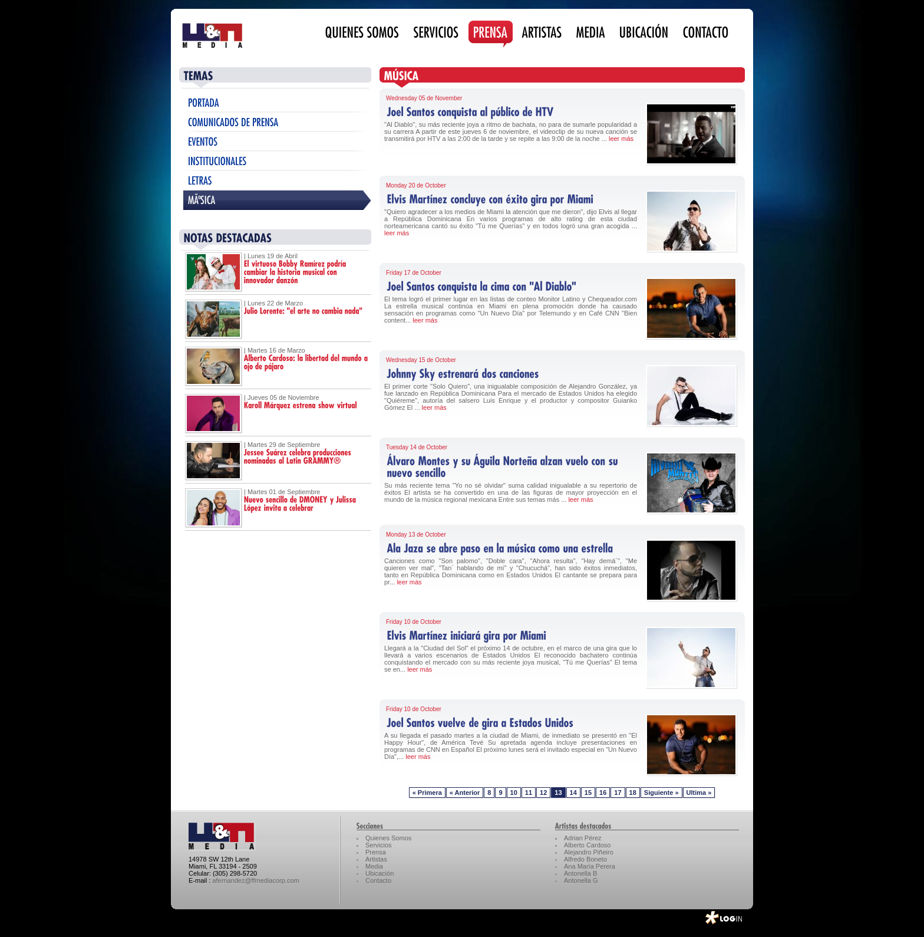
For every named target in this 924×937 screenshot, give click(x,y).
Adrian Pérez (583, 837)
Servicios (378, 845)
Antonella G (581, 880)
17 (617, 792)
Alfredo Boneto (585, 859)
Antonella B (580, 873)
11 (528, 792)
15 (588, 792)
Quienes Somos (388, 837)
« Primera (427, 792)
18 (632, 792)
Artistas (376, 859)
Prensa (375, 852)
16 (602, 792)
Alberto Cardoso (587, 845)
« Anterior (465, 792)
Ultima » (699, 792)
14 (573, 792)
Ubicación (379, 873)
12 (543, 792)
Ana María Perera (589, 866)
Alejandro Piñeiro (588, 852)
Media (374, 866)
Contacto (378, 880)
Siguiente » (661, 792)
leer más (621, 138)
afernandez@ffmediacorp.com (255, 880)
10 (513, 792)
